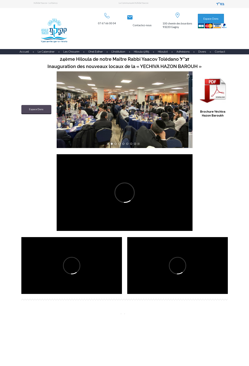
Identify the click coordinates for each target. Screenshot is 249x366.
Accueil (24, 51)
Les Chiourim (71, 51)
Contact (220, 51)
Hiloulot (163, 51)
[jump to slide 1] (112, 144)
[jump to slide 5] (127, 144)
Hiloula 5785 (141, 51)
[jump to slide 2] (116, 144)
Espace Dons (210, 18)
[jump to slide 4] (123, 144)
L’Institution (118, 51)
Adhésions (183, 51)
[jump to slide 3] (119, 144)
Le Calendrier (46, 51)
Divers (202, 51)
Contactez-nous (142, 25)
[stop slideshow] (138, 144)
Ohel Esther (95, 51)
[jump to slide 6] (131, 144)
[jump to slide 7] (135, 144)
